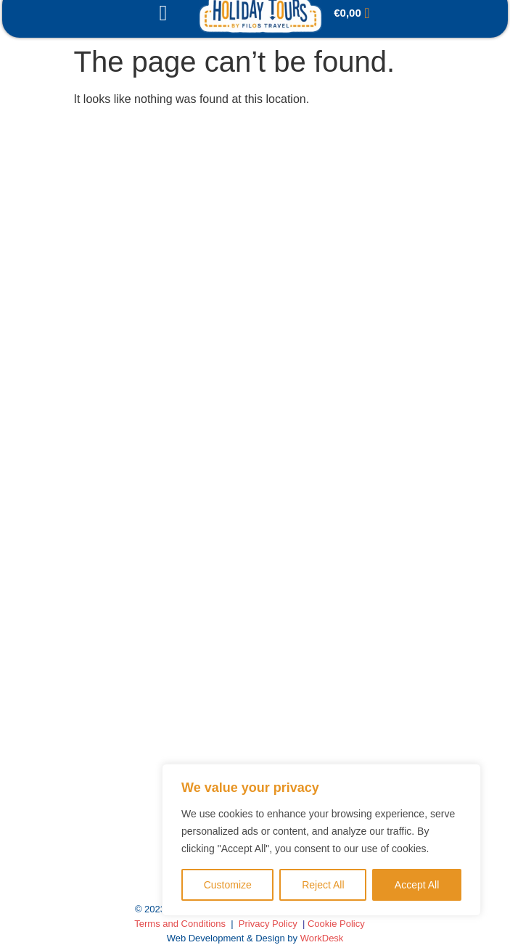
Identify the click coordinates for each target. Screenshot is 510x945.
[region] (321, 840)
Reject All (323, 885)
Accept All (417, 885)
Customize (228, 885)
